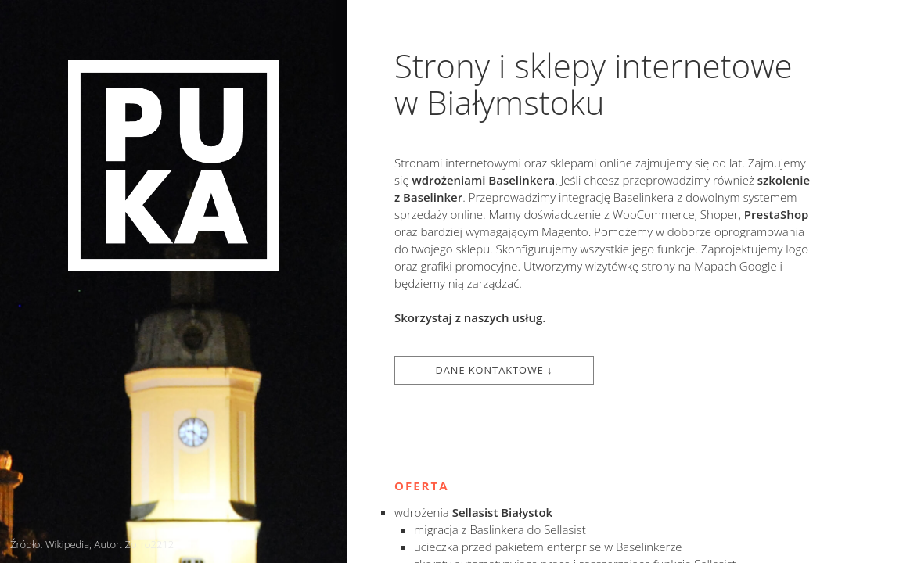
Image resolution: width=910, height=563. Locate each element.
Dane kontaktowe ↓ (493, 370)
